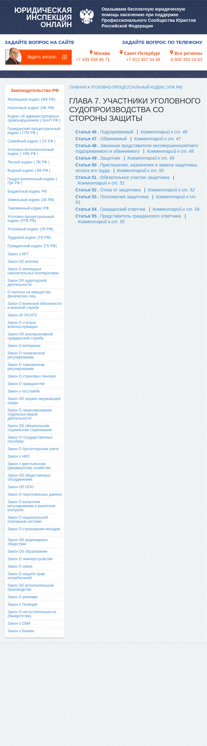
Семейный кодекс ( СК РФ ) (31, 141)
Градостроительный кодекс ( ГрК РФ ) (32, 181)
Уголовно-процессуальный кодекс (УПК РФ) (31, 218)
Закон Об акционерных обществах (28, 542)
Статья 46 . (104, 131)
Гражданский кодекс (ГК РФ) (32, 246)
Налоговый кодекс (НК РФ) (31, 108)
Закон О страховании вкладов (34, 529)
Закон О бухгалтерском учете (33, 449)
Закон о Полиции (22, 604)
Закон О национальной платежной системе (28, 519)
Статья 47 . (101, 138)
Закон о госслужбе (24, 391)
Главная (77, 87)
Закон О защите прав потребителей (26, 576)
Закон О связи (20, 566)
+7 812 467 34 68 (143, 59)
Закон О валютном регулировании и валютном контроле (31, 506)
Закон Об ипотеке (23, 261)
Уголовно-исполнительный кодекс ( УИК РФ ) (31, 151)
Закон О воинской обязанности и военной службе (35, 305)
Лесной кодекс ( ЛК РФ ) (28, 162)
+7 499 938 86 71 (93, 59)
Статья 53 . (112, 196)
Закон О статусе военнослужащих (23, 324)
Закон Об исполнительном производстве (31, 587)
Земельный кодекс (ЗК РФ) (31, 200)
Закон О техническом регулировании (26, 355)
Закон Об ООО (20, 487)
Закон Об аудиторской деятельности (27, 282)
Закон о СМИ (19, 623)
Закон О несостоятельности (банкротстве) (32, 614)
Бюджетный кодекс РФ (27, 191)
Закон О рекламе (23, 597)
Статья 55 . (128, 216)
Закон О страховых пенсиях (32, 376)
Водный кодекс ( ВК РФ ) (29, 170)
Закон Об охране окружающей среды (34, 401)
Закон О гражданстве (26, 384)
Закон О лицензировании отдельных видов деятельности (30, 414)
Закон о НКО (19, 456)
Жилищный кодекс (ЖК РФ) (31, 99)
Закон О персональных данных (35, 494)
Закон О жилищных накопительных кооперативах (33, 271)
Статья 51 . (122, 177)
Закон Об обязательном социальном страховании (30, 428)
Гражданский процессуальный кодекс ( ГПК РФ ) (34, 131)
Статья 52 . (108, 189)
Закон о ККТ (18, 254)
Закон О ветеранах (24, 346)
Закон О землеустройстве (30, 559)
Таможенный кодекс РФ (28, 208)
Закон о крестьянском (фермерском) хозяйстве (29, 466)
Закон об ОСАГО (22, 315)
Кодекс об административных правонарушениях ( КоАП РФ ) (34, 118)
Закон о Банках (21, 631)
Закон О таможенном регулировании (26, 367)
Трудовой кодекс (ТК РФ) (29, 237)
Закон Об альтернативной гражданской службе (30, 336)
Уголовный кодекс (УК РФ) (30, 229)
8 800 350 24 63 (186, 59)
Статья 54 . (110, 209)
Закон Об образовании (27, 551)
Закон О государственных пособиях (30, 439)
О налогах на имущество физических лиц (29, 294)
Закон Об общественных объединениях (29, 477)
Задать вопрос (42, 56)
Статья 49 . (97, 158)
